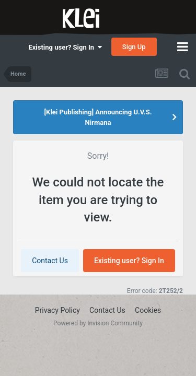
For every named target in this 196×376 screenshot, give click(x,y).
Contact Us (50, 260)
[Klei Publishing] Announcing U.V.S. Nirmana (98, 117)
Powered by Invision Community (98, 323)
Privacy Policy (57, 310)
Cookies (148, 310)
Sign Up (134, 47)
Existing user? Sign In (64, 47)
